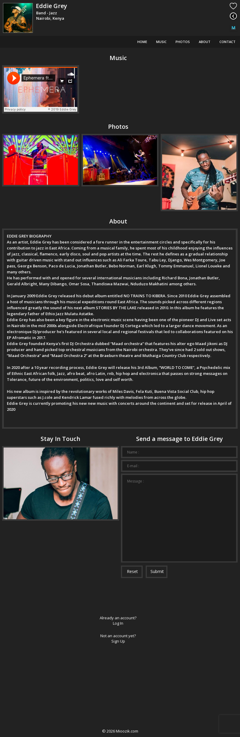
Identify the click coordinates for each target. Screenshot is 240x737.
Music (161, 41)
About (204, 41)
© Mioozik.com (120, 731)
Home (142, 41)
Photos (183, 41)
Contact (227, 41)
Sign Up (118, 641)
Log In (118, 623)
